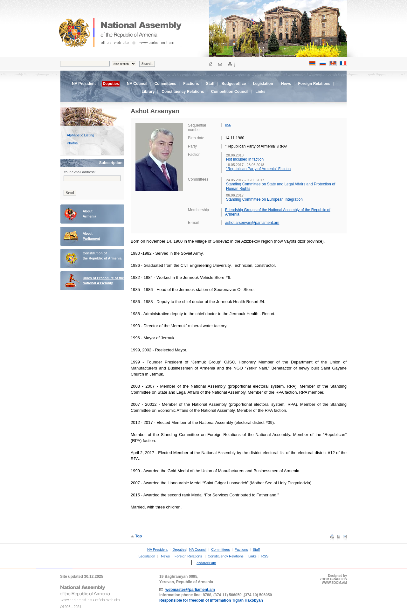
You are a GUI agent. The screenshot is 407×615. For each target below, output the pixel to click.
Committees (165, 83)
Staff (210, 83)
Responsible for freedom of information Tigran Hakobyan (211, 600)
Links (260, 91)
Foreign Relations (314, 83)
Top (138, 536)
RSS (265, 556)
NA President (84, 83)
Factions (191, 83)
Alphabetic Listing (80, 135)
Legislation (263, 83)
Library (148, 91)
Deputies (179, 549)
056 (228, 125)
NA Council (137, 83)
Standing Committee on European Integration (264, 199)
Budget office (234, 83)
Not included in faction (245, 159)
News (286, 83)
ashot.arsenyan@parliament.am (252, 222)
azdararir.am (206, 563)
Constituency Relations (183, 91)
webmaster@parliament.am (190, 589)
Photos (72, 143)
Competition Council (229, 91)
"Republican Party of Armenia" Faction (258, 169)
